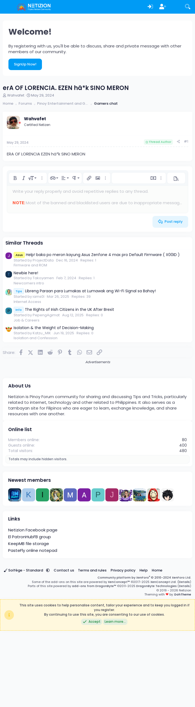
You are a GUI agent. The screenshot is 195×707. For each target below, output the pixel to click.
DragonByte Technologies (156, 662)
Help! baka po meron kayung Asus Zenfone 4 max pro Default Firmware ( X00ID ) (97, 254)
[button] (15, 178)
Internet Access (27, 301)
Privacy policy (123, 646)
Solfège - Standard (24, 646)
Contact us (64, 646)
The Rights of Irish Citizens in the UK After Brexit (64, 309)
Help (143, 646)
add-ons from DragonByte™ (94, 662)
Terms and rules (92, 646)
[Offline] (20, 123)
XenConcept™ (119, 658)
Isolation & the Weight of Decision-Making (54, 327)
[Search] (187, 7)
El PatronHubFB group (29, 613)
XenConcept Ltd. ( (164, 658)
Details (184, 658)
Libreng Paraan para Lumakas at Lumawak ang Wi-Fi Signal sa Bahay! (85, 291)
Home (157, 646)
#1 (186, 141)
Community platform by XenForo (144, 654)
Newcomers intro (29, 283)
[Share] (178, 142)
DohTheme (182, 671)
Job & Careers (26, 320)
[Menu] (7, 7)
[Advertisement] (97, 403)
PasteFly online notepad (32, 627)
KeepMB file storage (28, 620)
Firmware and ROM (30, 265)
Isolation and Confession (35, 338)
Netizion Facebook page (32, 606)
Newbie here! (26, 273)
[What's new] (175, 7)
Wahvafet (15, 95)
